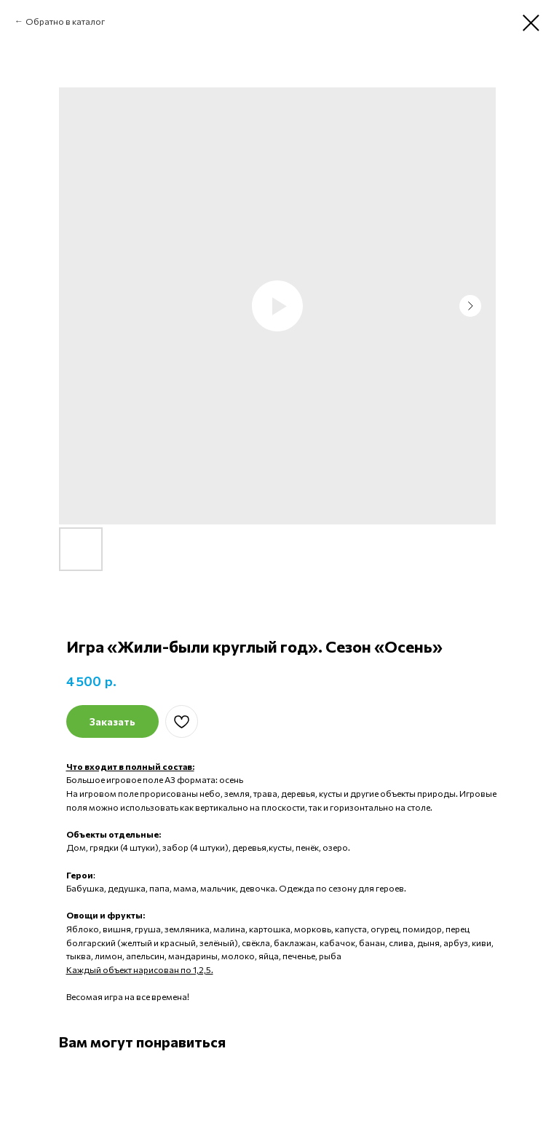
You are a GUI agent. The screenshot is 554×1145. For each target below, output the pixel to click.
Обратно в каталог (65, 21)
